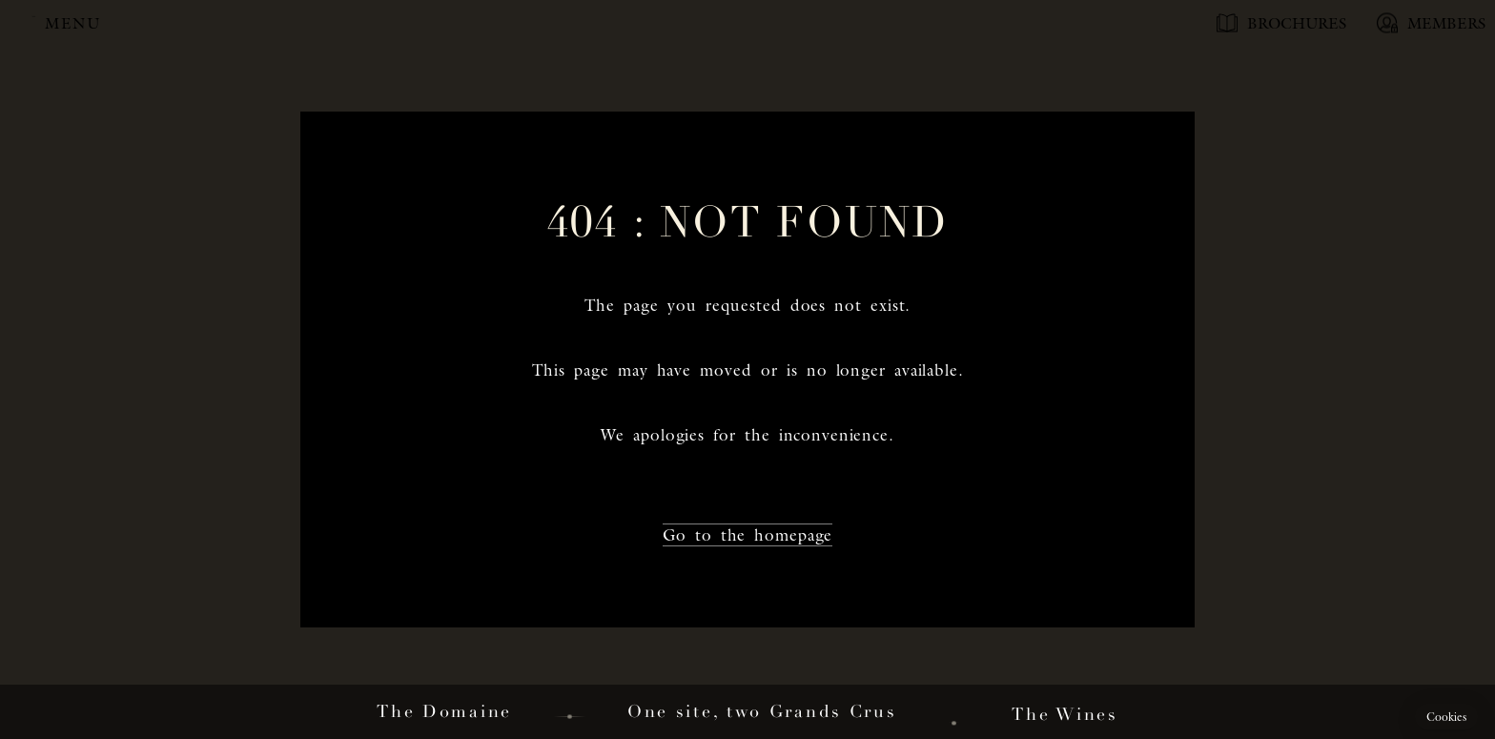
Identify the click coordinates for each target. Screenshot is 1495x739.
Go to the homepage (748, 534)
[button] (1446, 716)
